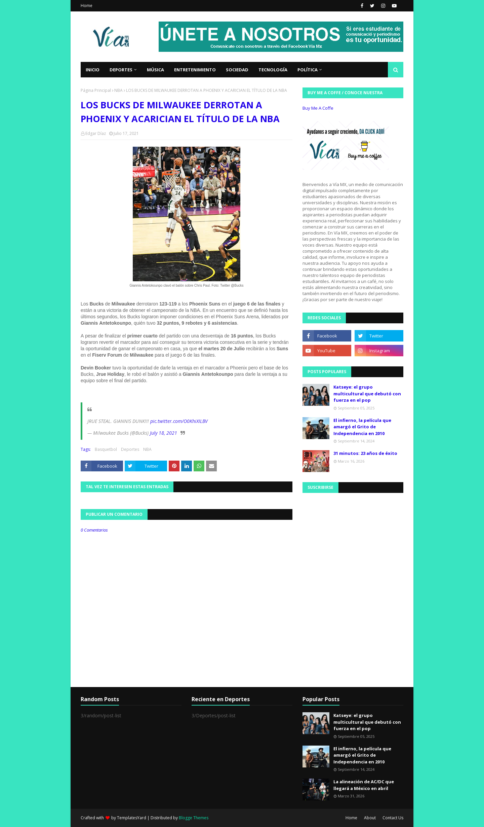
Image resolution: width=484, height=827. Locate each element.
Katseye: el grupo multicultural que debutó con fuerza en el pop (367, 393)
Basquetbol (106, 449)
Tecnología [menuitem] (272, 70)
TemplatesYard (131, 818)
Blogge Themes (193, 818)
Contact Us (392, 818)
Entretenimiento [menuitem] (195, 70)
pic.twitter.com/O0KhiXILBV (179, 421)
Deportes (130, 449)
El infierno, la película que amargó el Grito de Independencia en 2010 (362, 426)
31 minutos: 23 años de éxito (365, 453)
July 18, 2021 (163, 433)
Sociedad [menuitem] (237, 70)
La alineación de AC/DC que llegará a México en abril (363, 785)
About (370, 818)
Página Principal (96, 90)
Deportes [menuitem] (121, 70)
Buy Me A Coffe (317, 108)
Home (86, 5)
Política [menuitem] (307, 70)
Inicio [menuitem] (92, 70)
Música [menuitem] (155, 70)
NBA (118, 90)
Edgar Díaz (95, 133)
